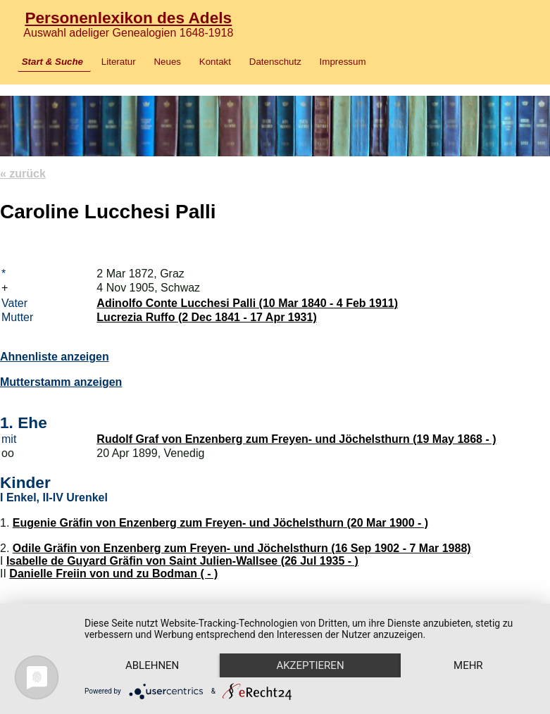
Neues (167, 61)
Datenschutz (275, 61)
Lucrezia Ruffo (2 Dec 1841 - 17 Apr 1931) (206, 317)
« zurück (23, 174)
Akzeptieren (310, 665)
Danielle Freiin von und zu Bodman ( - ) (113, 574)
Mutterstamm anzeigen (61, 382)
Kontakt (215, 61)
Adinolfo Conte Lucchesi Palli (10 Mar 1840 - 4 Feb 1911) (247, 303)
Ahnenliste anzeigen (54, 357)
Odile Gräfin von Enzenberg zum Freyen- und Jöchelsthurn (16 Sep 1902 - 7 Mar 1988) (242, 548)
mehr (468, 665)
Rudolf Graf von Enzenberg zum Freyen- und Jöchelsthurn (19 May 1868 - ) (296, 439)
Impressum (343, 61)
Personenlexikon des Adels (128, 17)
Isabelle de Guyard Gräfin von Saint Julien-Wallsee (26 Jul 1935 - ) (182, 561)
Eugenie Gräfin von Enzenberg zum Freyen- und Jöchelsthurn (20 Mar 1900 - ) (220, 523)
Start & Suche (52, 61)
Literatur (118, 61)
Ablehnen (152, 665)
